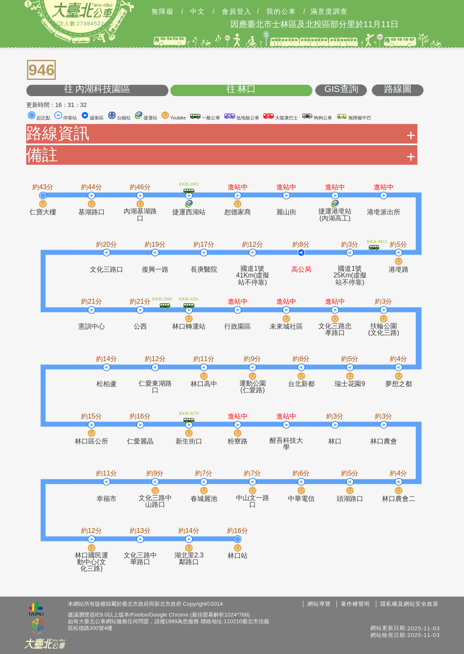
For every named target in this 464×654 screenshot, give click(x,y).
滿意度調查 (329, 11)
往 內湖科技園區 (97, 89)
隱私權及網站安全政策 (409, 604)
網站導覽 (319, 604)
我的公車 (281, 11)
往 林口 (241, 89)
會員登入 (237, 11)
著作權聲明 (355, 604)
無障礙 (162, 11)
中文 (197, 11)
